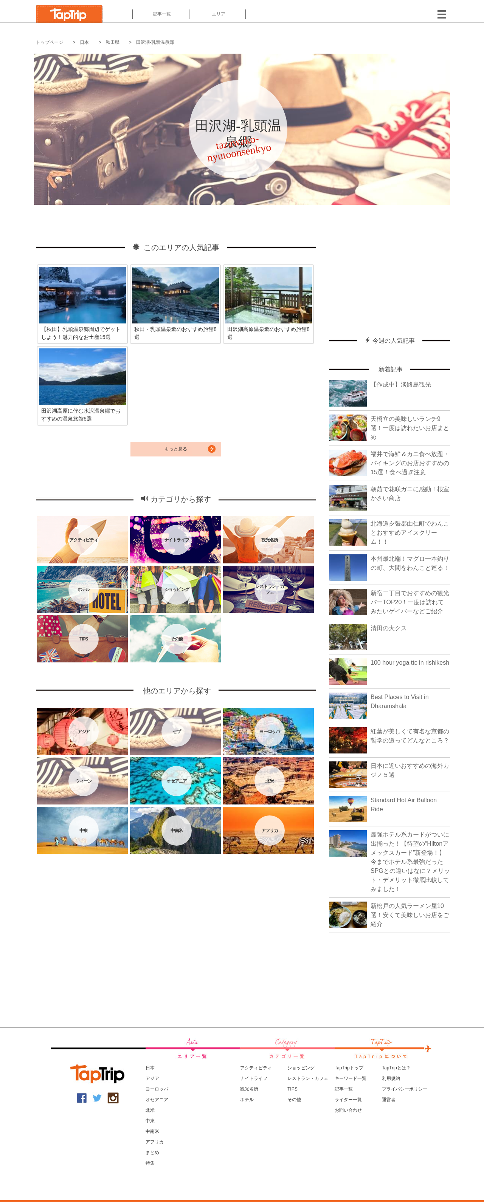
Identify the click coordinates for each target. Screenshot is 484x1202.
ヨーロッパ (157, 1089)
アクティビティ (256, 1068)
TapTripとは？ (396, 1068)
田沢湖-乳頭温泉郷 (155, 42)
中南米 (152, 1131)
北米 (150, 1110)
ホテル (247, 1099)
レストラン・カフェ (307, 1078)
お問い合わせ (348, 1110)
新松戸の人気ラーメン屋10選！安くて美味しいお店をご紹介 (410, 915)
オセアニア (157, 1099)
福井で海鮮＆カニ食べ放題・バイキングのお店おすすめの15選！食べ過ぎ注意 (410, 463)
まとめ (152, 1152)
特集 (150, 1163)
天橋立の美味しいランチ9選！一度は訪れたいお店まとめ (410, 428)
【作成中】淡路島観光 (401, 384)
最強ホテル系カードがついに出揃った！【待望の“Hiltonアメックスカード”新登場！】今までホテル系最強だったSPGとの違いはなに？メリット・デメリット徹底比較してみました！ (410, 861)
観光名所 (249, 1089)
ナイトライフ (253, 1078)
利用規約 (391, 1078)
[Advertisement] (389, 267)
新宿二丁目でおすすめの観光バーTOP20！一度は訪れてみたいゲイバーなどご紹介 (410, 602)
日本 (84, 42)
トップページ (49, 42)
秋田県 (112, 42)
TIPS (292, 1089)
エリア (217, 14)
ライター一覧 (348, 1099)
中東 (150, 1120)
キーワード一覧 (350, 1078)
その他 (294, 1099)
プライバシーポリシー (404, 1089)
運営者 (389, 1099)
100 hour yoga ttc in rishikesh (410, 662)
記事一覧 (161, 14)
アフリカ (155, 1142)
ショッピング (301, 1068)
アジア (152, 1078)
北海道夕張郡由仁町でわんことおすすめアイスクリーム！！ (410, 532)
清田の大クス (389, 628)
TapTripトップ (349, 1068)
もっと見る (175, 449)
